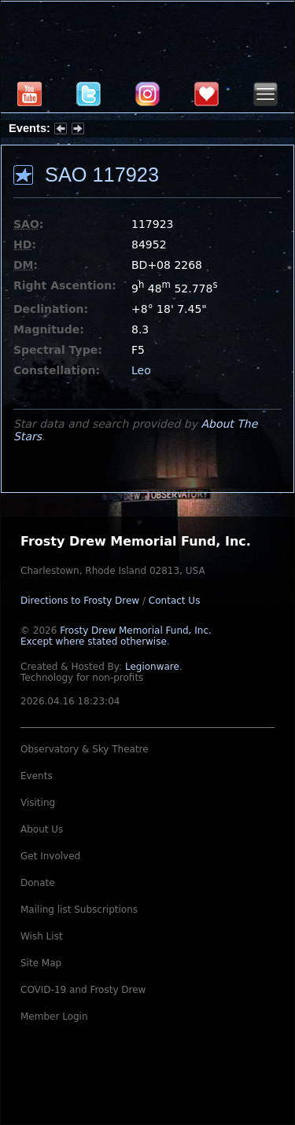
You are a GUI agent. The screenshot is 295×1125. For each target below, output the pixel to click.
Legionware (152, 666)
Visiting (37, 802)
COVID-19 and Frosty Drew (83, 989)
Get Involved (50, 856)
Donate (37, 882)
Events (36, 775)
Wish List (41, 936)
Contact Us (175, 600)
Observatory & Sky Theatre (84, 749)
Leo (141, 370)
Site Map (40, 963)
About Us (41, 829)
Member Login (54, 1016)
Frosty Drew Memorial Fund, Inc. (116, 636)
